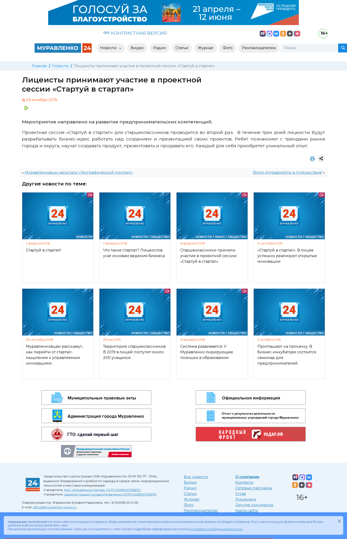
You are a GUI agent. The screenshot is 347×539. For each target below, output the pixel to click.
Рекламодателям (201, 510)
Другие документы (254, 505)
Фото (189, 505)
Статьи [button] (181, 48)
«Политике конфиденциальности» (216, 529)
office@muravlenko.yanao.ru (54, 507)
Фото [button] (228, 48)
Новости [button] (109, 48)
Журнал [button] (205, 48)
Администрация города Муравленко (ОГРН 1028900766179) (110, 494)
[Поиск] (309, 48)
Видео (190, 482)
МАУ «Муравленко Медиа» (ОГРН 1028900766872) (102, 490)
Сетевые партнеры (253, 488)
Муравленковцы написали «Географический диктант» (79, 172)
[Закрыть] (339, 521)
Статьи (190, 493)
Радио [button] (159, 48)
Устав (240, 493)
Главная (39, 66)
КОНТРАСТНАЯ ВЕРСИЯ (135, 33)
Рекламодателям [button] (259, 48)
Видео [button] (137, 48)
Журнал (191, 499)
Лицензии (245, 499)
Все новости (196, 477)
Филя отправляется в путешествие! (287, 172)
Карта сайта (246, 510)
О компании (247, 477)
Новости (60, 66)
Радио (190, 488)
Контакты (244, 482)
